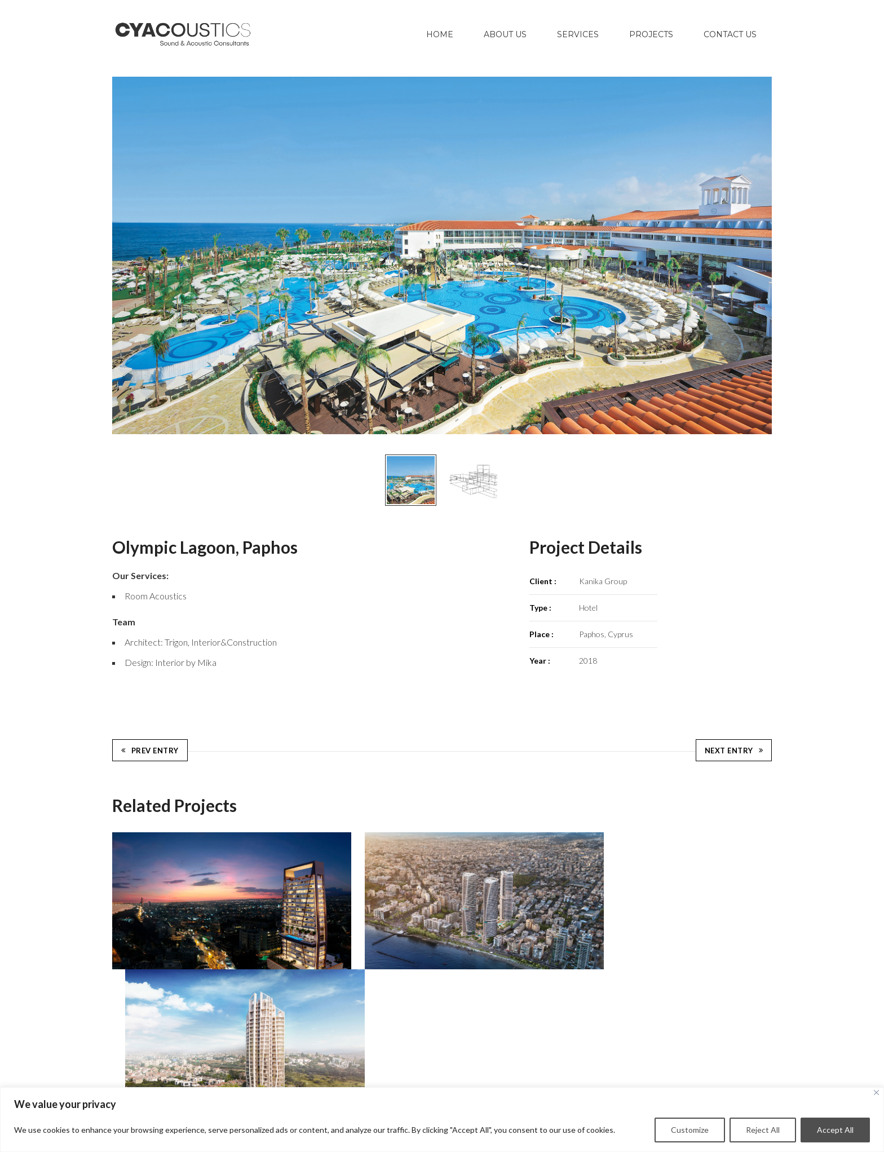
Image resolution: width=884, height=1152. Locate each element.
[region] (442, 1119)
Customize (690, 1130)
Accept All (835, 1130)
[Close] (876, 1092)
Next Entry (734, 747)
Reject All (763, 1130)
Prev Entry (150, 747)
